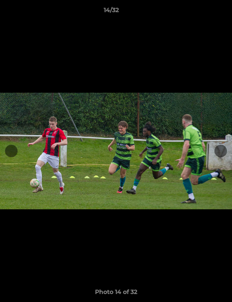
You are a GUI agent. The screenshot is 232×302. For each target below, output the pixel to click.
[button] (202, 12)
